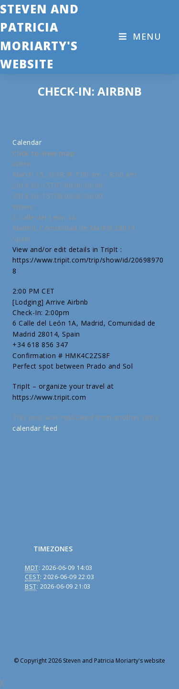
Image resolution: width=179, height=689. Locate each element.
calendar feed (35, 428)
